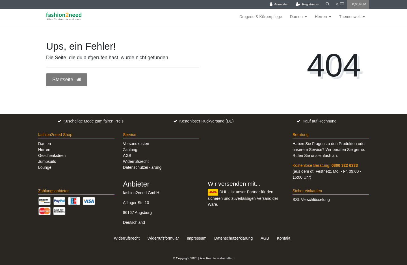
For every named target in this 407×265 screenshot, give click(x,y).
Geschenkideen (52, 155)
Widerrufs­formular (163, 238)
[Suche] (327, 4)
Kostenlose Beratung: (325, 165)
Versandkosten (136, 143)
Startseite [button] (66, 79)
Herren (321, 16)
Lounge (44, 167)
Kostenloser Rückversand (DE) (206, 121)
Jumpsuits (47, 161)
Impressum (196, 238)
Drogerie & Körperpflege (260, 16)
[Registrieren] (307, 4)
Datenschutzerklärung (142, 167)
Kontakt (283, 238)
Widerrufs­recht (127, 238)
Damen (296, 16)
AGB (127, 155)
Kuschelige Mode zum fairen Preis (93, 121)
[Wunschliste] (340, 4)
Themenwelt (350, 16)
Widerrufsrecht (136, 161)
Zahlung (130, 149)
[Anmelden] (278, 4)
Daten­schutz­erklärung (233, 238)
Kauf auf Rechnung (320, 121)
